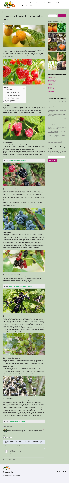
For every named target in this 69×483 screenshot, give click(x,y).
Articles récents (9, 426)
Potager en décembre (52, 80)
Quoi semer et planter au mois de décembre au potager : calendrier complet (57, 128)
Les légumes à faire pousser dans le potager (14, 102)
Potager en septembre (52, 92)
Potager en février (51, 83)
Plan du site (52, 481)
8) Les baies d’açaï (11, 100)
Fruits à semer (50, 2)
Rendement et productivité (27, 5)
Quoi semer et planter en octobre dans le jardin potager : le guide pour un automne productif (56, 137)
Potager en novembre (52, 78)
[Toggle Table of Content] (23, 88)
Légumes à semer (25, 2)
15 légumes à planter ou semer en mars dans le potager (57, 106)
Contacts (47, 481)
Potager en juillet (51, 90)
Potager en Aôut (51, 91)
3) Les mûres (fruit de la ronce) (13, 92)
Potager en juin (51, 88)
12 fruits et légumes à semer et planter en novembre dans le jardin (56, 132)
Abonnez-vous (52, 160)
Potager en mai (51, 87)
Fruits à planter (57, 2)
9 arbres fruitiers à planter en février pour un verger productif (57, 111)
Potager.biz (9, 472)
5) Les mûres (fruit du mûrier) (13, 95)
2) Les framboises (11, 91)
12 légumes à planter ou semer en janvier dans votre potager (56, 123)
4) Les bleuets (10, 94)
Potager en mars (51, 84)
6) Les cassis (9, 97)
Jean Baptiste (11, 429)
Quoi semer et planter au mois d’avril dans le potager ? (57, 102)
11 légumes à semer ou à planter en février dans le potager (56, 115)
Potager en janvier (51, 81)
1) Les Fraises (9, 89)
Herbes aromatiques (43, 2)
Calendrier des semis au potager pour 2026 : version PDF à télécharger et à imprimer (57, 119)
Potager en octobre (51, 77)
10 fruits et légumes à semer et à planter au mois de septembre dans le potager (57, 142)
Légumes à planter (33, 2)
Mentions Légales (41, 481)
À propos (4, 426)
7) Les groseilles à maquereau (13, 98)
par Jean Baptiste (7, 23)
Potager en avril (51, 85)
